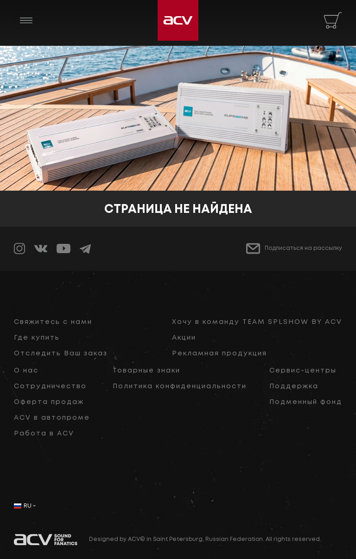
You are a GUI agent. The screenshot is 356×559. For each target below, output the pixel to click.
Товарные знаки (146, 370)
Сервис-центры (303, 370)
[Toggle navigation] (26, 20)
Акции (184, 338)
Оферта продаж (49, 402)
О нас (26, 370)
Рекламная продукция (219, 353)
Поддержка (293, 386)
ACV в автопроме (52, 418)
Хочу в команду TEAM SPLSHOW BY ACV (257, 322)
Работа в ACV (44, 433)
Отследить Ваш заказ (61, 353)
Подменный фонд (305, 402)
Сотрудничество (50, 386)
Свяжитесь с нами (53, 322)
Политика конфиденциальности (180, 386)
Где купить (37, 338)
